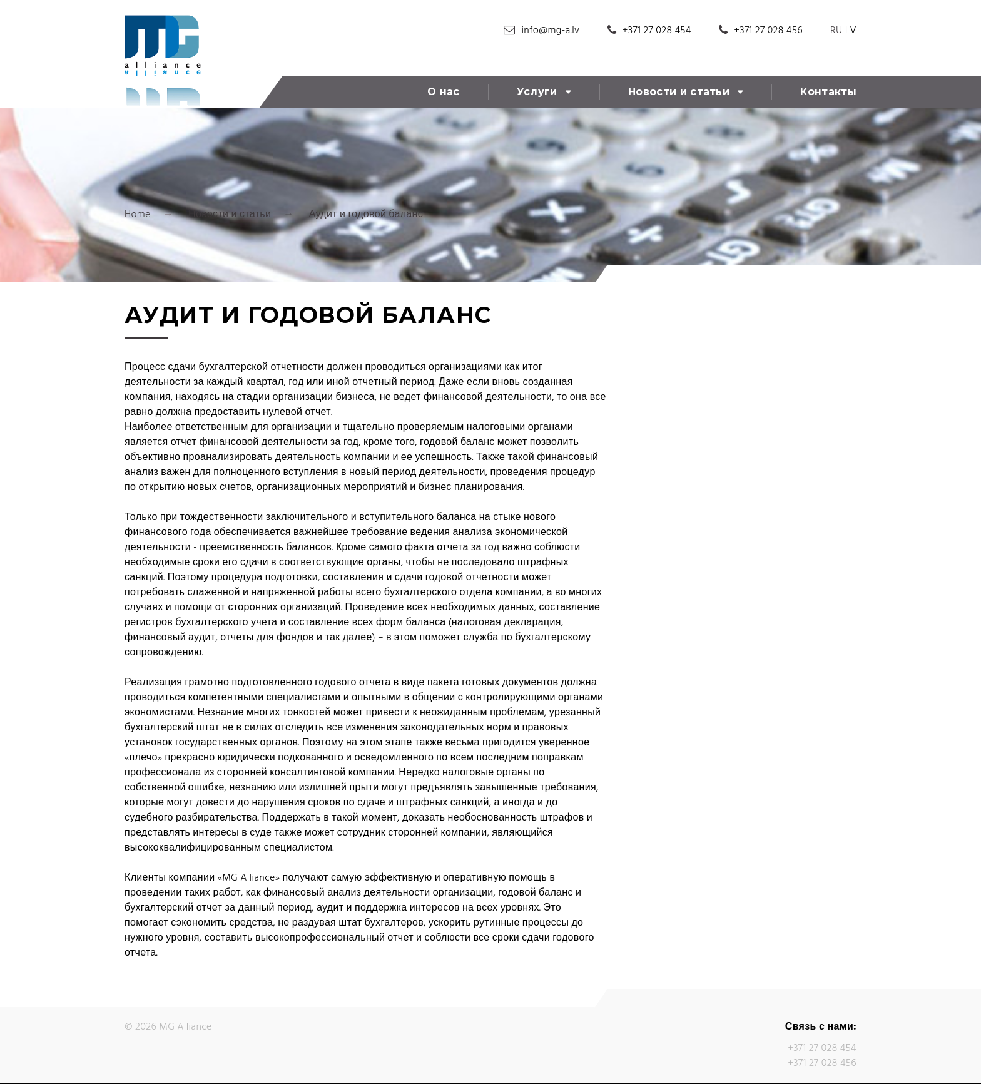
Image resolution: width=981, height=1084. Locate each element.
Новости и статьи (678, 92)
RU (836, 31)
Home (138, 215)
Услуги (537, 92)
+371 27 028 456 (768, 31)
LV (850, 31)
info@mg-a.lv (551, 31)
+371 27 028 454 (657, 31)
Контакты (828, 92)
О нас (443, 92)
